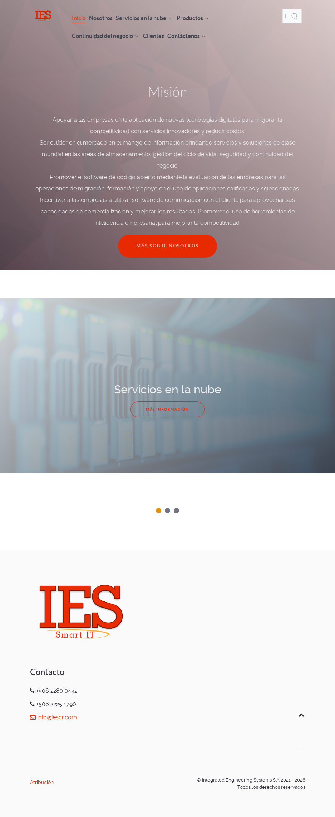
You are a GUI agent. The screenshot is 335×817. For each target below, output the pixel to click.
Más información (167, 409)
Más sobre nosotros (167, 245)
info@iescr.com (53, 717)
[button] (158, 510)
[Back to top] (301, 714)
